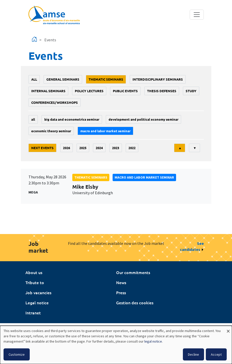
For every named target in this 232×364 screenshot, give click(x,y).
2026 (66, 148)
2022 (132, 148)
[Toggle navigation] (197, 15)
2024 (99, 148)
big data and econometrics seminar (71, 119)
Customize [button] (17, 354)
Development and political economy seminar (143, 119)
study (191, 91)
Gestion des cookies (134, 302)
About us (33, 272)
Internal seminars (48, 91)
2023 (115, 148)
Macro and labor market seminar (105, 131)
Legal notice (37, 302)
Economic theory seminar (51, 131)
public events (125, 91)
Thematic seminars (106, 79)
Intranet (33, 312)
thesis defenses (161, 91)
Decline (193, 354)
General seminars (62, 79)
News (121, 282)
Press (121, 292)
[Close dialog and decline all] (228, 329)
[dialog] (116, 345)
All (34, 79)
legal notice (153, 341)
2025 (82, 148)
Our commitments (133, 272)
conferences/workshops (54, 102)
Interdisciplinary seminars (157, 79)
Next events (42, 148)
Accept (216, 354)
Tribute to (34, 282)
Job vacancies (38, 292)
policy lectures (89, 91)
